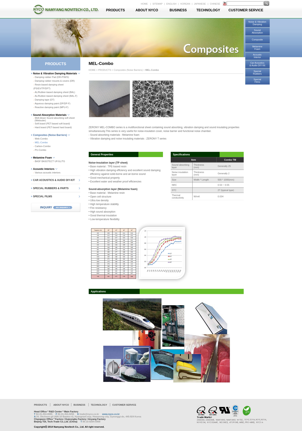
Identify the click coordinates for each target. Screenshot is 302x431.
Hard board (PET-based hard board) (52, 127)
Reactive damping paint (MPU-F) (50, 107)
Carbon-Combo (42, 146)
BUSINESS (178, 10)
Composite (257, 39)
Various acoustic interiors (46, 172)
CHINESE (215, 4)
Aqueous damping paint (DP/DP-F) (51, 103)
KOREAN (185, 4)
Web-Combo (40, 138)
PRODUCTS (115, 10)
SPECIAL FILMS (42, 196)
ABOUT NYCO (146, 10)
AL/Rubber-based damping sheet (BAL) (54, 92)
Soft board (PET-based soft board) (51, 123)
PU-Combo (39, 150)
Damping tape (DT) (43, 99)
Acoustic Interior (257, 55)
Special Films (257, 80)
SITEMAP (157, 4)
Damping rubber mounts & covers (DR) (54, 81)
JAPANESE (200, 4)
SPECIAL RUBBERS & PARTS (51, 188)
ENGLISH (171, 4)
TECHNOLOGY (208, 10)
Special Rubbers (257, 72)
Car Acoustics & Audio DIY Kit (257, 64)
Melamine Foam (257, 47)
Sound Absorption (257, 31)
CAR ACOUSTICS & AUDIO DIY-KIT (54, 180)
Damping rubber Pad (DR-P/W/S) (52, 77)
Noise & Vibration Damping (257, 23)
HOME (144, 4)
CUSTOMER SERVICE (246, 10)
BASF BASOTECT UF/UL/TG (49, 161)
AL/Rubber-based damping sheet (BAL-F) (55, 96)
